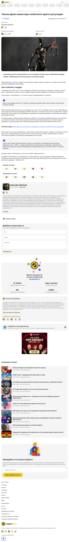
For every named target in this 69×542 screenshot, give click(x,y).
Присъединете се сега (12, 475)
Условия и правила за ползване (10, 516)
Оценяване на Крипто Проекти (9, 519)
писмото (5, 148)
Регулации (4, 490)
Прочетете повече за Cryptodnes (11, 312)
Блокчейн (4, 492)
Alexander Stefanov (7, 24)
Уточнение (6, 18)
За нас (3, 506)
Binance (12, 84)
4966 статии (22, 187)
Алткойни (4, 485)
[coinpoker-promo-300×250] (34, 353)
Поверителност (5, 514)
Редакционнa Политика (7, 511)
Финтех (3, 495)
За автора (5, 211)
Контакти (3, 509)
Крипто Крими (5, 498)
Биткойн (3, 487)
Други (3, 500)
